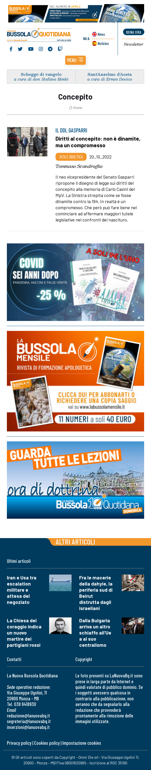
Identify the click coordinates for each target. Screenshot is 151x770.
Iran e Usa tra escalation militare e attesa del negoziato (21, 590)
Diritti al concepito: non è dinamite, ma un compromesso (98, 141)
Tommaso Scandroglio (79, 166)
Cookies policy (47, 743)
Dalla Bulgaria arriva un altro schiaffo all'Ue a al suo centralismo (95, 632)
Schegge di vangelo (41, 74)
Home (75, 108)
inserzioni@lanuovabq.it (28, 727)
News (101, 34)
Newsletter (133, 44)
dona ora (133, 32)
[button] (75, 60)
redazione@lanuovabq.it (28, 715)
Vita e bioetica (71, 156)
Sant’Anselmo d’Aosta (110, 74)
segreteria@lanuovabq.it (29, 721)
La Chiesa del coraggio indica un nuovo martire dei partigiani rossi (24, 632)
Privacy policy (19, 743)
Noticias (103, 43)
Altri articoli (75, 541)
